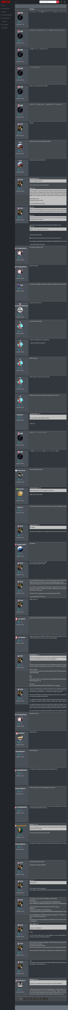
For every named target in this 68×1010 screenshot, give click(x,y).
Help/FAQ (4, 28)
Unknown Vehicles (6, 15)
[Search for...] (47, 2)
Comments (4, 24)
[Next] (54, 999)
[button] (61, 2)
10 (49, 999)
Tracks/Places (5, 18)
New (3, 5)
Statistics (4, 21)
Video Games (5, 8)
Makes (3, 12)
